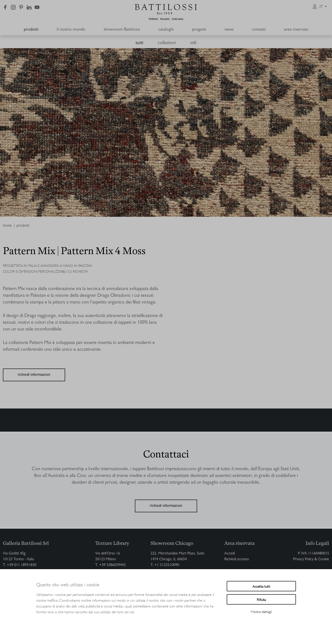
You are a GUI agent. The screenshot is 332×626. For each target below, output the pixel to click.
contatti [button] (259, 30)
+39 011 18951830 (21, 565)
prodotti (31, 30)
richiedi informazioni (34, 375)
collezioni (167, 43)
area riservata (296, 30)
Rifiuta (261, 599)
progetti (199, 30)
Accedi (229, 554)
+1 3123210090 (166, 565)
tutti (139, 43)
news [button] (229, 30)
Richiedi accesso (236, 559)
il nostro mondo (71, 30)
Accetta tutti (261, 586)
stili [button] (193, 43)
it (321, 7)
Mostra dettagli (261, 611)
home (7, 226)
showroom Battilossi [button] (122, 30)
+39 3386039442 (112, 565)
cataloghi (166, 30)
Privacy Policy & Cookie (311, 559)
